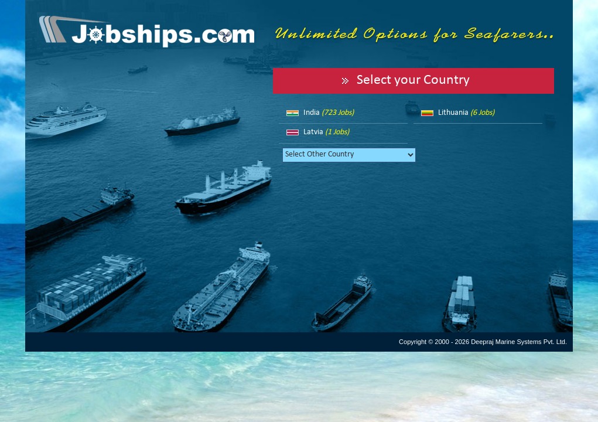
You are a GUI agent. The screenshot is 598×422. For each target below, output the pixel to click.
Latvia (326, 132)
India (328, 112)
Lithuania (466, 112)
